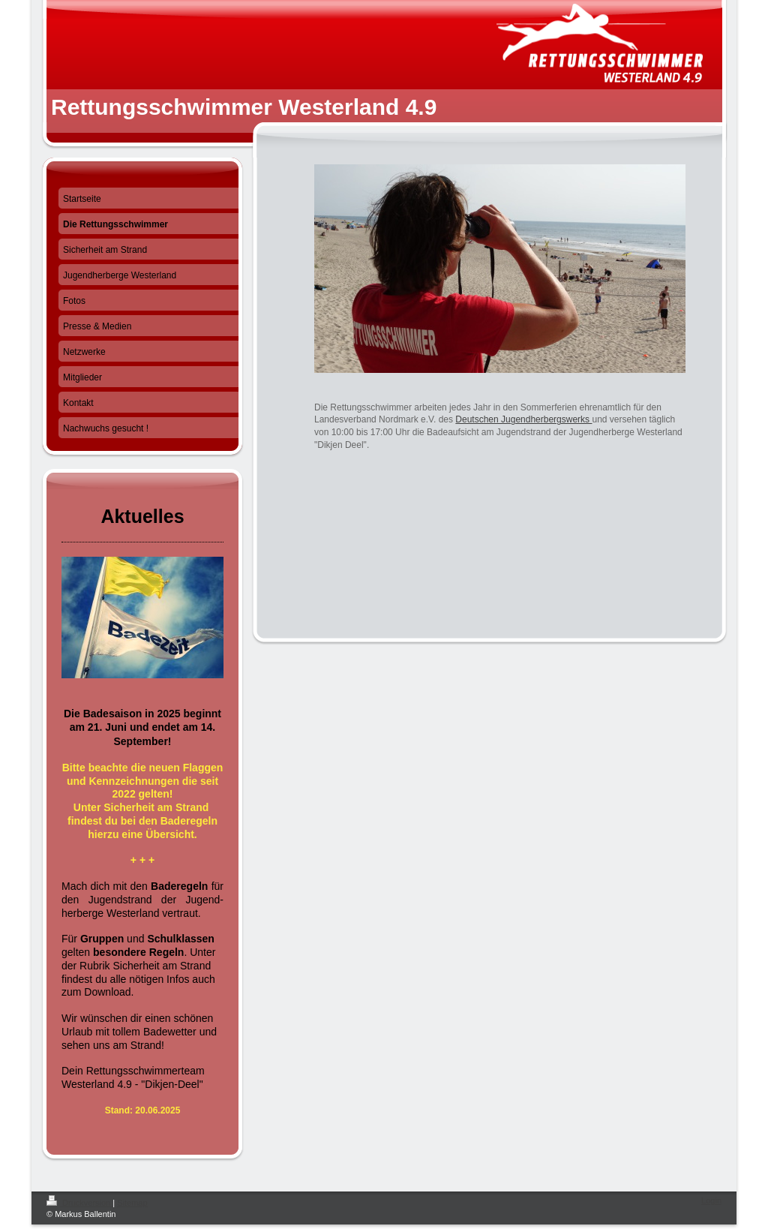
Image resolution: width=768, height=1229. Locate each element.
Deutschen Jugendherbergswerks (523, 419)
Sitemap (132, 1202)
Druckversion (79, 1202)
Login (711, 1200)
